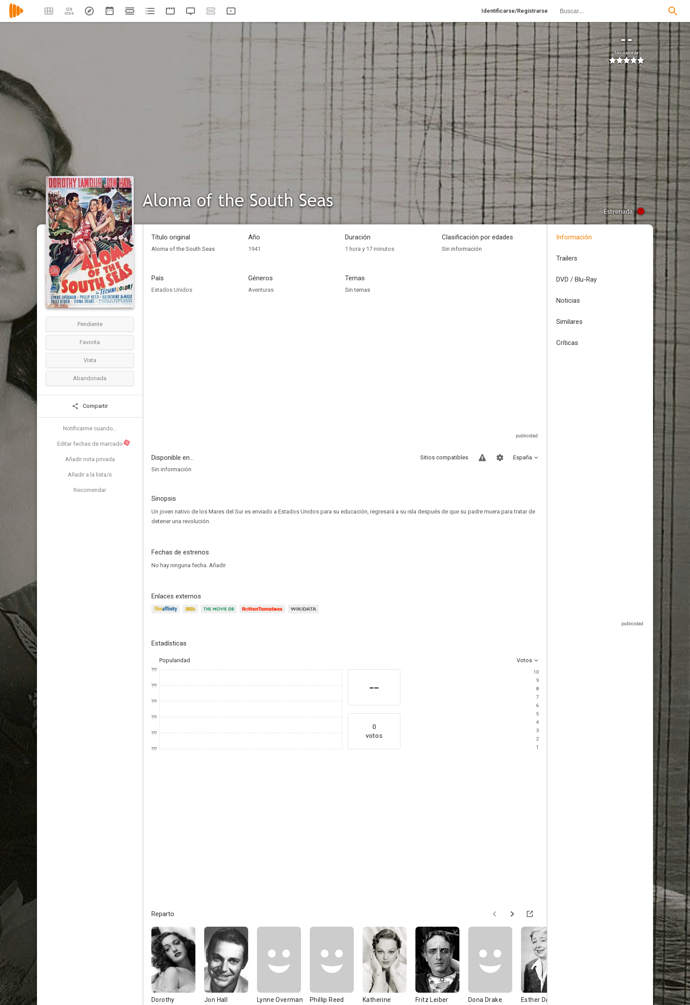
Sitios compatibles (444, 457)
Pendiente (90, 324)
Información (574, 237)
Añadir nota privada (90, 459)
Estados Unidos (171, 289)
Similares (569, 322)
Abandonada (89, 378)
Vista (90, 360)
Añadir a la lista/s (90, 474)
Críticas (567, 343)
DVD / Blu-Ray (576, 279)
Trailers (566, 258)
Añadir (217, 565)
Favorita (90, 342)
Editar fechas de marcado (94, 443)
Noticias (568, 300)
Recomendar (89, 490)
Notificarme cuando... (90, 428)
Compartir (90, 406)
